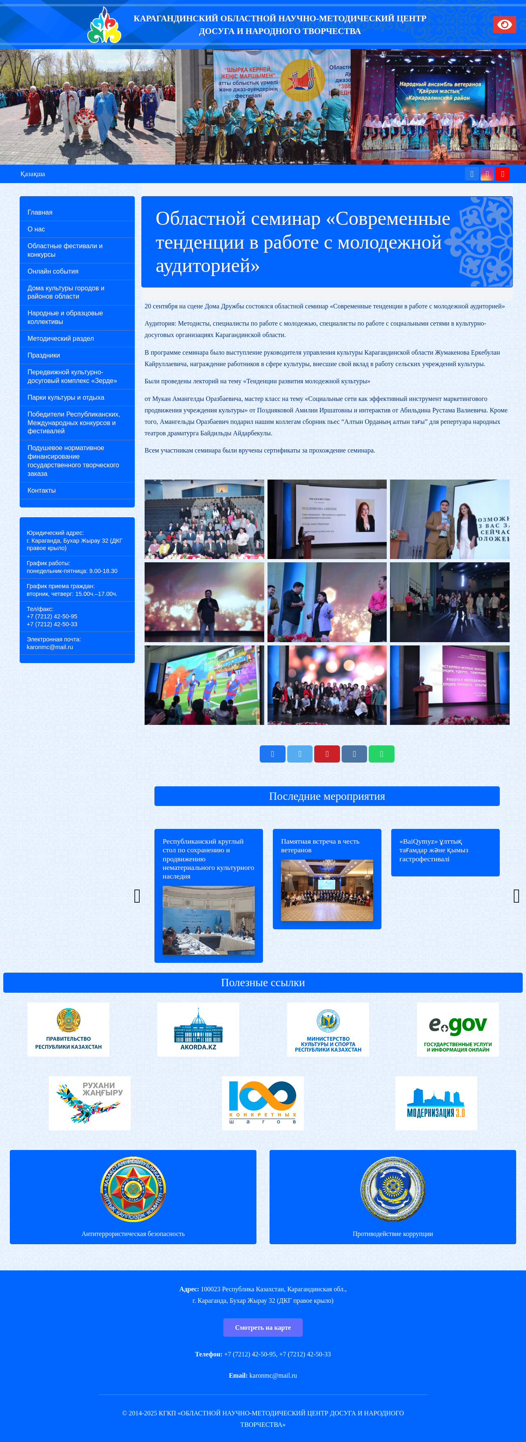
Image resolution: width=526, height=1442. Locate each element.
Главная (39, 212)
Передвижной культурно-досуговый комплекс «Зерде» (72, 376)
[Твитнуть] (300, 754)
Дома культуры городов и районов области (65, 292)
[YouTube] (503, 174)
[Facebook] (472, 174)
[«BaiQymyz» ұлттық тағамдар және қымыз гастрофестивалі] (445, 896)
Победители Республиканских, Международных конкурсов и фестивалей (73, 423)
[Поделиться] (272, 754)
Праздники (43, 355)
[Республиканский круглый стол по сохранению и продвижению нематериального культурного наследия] (208, 896)
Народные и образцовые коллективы (65, 317)
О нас (36, 229)
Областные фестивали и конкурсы (64, 250)
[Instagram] (487, 174)
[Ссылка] (104, 24)
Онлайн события (52, 271)
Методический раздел (60, 338)
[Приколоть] (327, 754)
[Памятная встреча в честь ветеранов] (327, 896)
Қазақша (32, 173)
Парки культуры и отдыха (65, 397)
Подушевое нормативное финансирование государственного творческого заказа (73, 460)
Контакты (41, 490)
